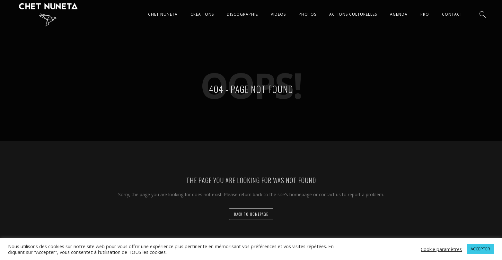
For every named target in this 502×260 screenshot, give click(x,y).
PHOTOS (307, 14)
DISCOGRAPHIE (242, 14)
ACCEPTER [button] (480, 249)
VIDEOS (278, 14)
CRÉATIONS (202, 14)
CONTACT (452, 14)
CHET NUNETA (163, 14)
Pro (424, 14)
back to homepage (251, 214)
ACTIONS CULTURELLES (353, 14)
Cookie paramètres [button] (441, 249)
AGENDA (399, 14)
